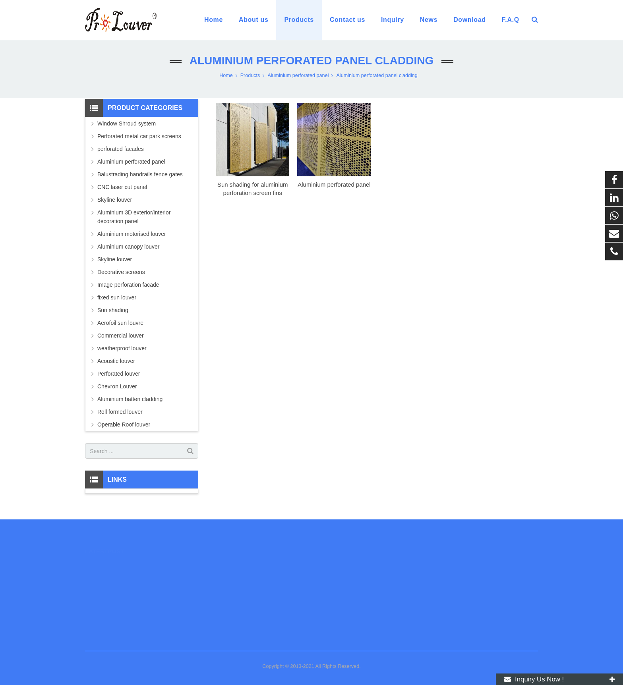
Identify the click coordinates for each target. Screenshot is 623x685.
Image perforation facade (128, 285)
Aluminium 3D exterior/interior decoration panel (133, 216)
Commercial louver (120, 335)
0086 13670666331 (345, 578)
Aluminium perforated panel (334, 184)
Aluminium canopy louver (128, 246)
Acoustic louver (116, 361)
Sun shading (112, 310)
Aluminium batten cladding (130, 399)
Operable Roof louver (123, 424)
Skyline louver (114, 200)
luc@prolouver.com (346, 589)
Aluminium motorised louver (131, 234)
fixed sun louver (116, 297)
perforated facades (120, 149)
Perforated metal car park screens (139, 136)
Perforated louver (118, 373)
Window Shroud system (126, 123)
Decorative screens (121, 272)
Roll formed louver (120, 412)
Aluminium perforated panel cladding (311, 60)
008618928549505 (345, 566)
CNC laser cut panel (122, 187)
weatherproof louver (122, 348)
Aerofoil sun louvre (120, 323)
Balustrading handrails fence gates (140, 174)
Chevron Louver (117, 386)
